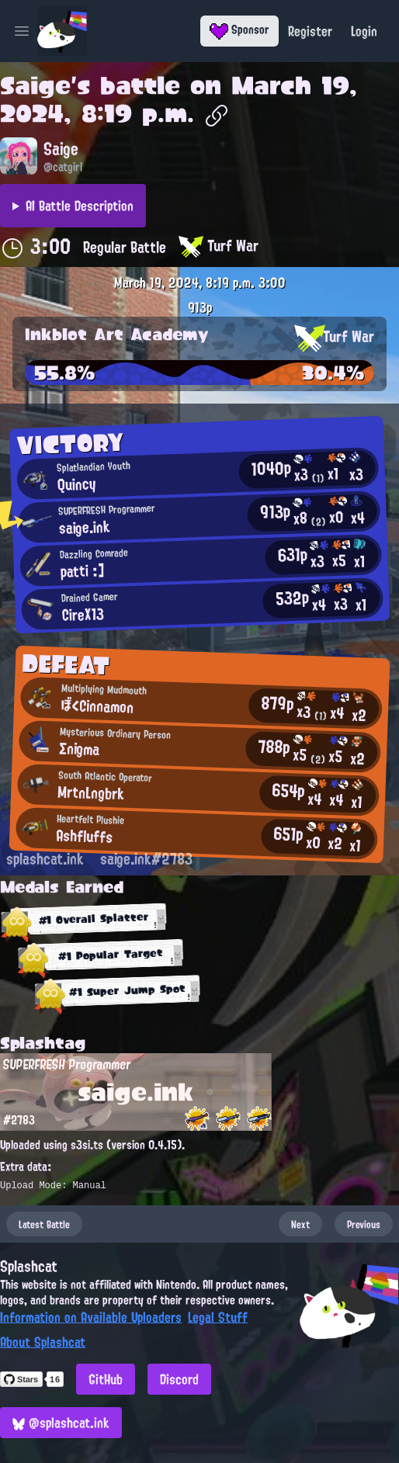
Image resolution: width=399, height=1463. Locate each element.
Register (310, 31)
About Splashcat (42, 1342)
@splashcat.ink (60, 1422)
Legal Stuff (218, 1317)
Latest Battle (44, 1224)
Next (300, 1224)
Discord (179, 1379)
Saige (35, 85)
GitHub (105, 1379)
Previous (363, 1224)
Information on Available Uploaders (91, 1317)
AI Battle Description (80, 205)
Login (364, 31)
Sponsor (239, 29)
